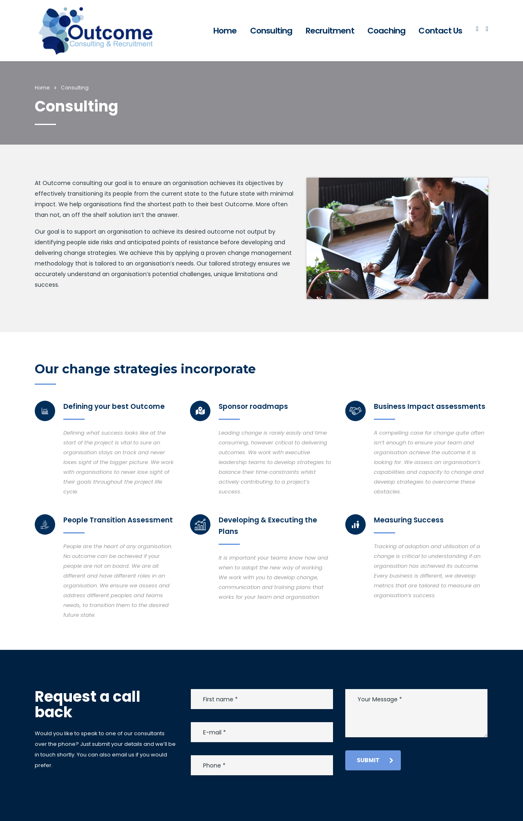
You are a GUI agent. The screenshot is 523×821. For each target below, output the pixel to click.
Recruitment (330, 30)
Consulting (271, 30)
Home (225, 30)
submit (375, 760)
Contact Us (440, 30)
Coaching (386, 30)
